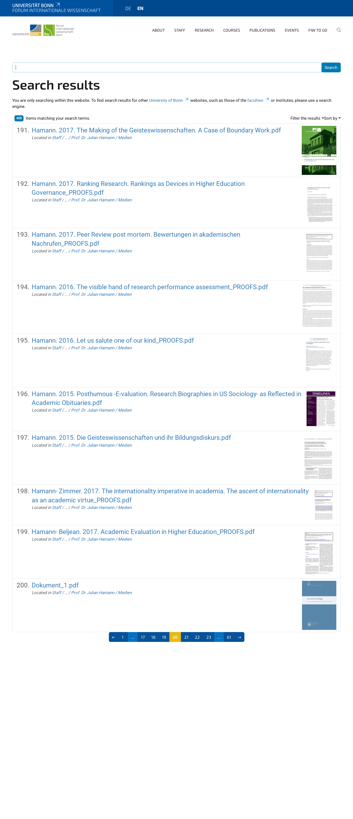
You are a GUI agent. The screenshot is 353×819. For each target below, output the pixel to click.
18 (153, 637)
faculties (258, 100)
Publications (262, 30)
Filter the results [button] (305, 118)
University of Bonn (169, 100)
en (140, 8)
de (128, 8)
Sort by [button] (330, 118)
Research (204, 30)
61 (229, 637)
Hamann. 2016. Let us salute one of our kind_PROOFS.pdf (113, 340)
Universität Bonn (36, 5)
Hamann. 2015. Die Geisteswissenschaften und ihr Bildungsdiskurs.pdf (131, 437)
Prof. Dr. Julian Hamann (92, 137)
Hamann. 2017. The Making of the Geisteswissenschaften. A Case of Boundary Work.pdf (156, 130)
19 (164, 637)
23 (208, 637)
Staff (179, 30)
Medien (125, 137)
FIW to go (317, 30)
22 (197, 637)
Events (292, 30)
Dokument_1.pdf (55, 585)
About (158, 30)
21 (186, 637)
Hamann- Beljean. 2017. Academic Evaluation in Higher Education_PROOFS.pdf (143, 531)
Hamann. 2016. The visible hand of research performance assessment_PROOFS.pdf (150, 287)
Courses (231, 30)
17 (143, 637)
